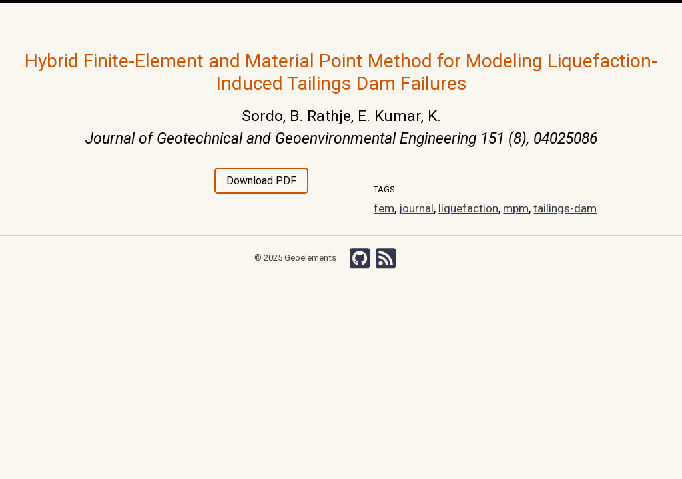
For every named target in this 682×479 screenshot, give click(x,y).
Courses (364, 20)
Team (268, 20)
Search (518, 20)
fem (384, 208)
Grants (404, 20)
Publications (313, 20)
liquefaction (469, 208)
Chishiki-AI (474, 20)
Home (176, 21)
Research (230, 20)
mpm (518, 208)
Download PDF (261, 180)
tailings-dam (568, 208)
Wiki (435, 20)
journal (417, 208)
